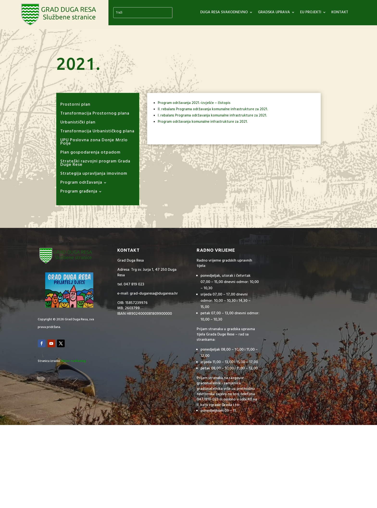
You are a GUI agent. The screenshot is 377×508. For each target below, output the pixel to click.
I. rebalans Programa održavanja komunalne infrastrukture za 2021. (212, 115)
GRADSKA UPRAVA (274, 13)
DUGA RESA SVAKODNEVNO (224, 13)
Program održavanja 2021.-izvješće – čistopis (194, 103)
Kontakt (339, 13)
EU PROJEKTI (310, 13)
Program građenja (78, 192)
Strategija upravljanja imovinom (93, 174)
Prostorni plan (75, 105)
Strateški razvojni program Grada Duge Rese (95, 164)
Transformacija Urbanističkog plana (97, 132)
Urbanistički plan (77, 123)
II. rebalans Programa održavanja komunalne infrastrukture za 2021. (213, 109)
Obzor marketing (73, 361)
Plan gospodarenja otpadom (90, 153)
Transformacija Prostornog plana (94, 114)
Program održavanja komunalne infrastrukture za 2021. (203, 122)
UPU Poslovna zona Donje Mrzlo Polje (94, 143)
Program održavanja (81, 183)
